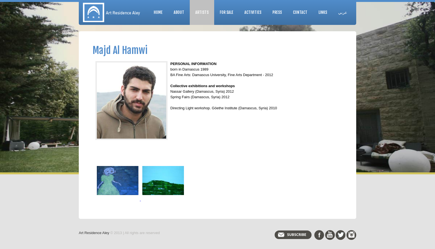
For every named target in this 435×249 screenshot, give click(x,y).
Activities (252, 12)
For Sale (226, 12)
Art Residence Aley (94, 233)
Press (277, 12)
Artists (202, 12)
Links (322, 12)
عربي (342, 12)
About (179, 12)
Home (158, 12)
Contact (300, 12)
